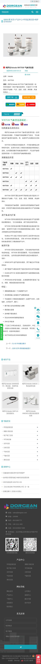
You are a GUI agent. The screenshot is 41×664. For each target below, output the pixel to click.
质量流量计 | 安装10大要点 (12, 491)
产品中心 (18, 20)
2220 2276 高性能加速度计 (21, 348)
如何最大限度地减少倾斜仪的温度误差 (16, 477)
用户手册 (6, 124)
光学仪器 (7, 443)
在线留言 (10, 603)
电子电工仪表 (8, 435)
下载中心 (10, 599)
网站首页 (10, 591)
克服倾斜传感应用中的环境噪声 (14, 473)
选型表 (24, 124)
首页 (12, 20)
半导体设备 (7, 439)
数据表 (15, 124)
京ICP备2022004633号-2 (28, 658)
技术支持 (28, 603)
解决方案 (28, 599)
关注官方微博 (27, 660)
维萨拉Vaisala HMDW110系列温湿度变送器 (30, 413)
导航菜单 (5, 12)
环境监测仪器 (28, 20)
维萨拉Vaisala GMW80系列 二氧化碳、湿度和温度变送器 (10, 386)
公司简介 (28, 591)
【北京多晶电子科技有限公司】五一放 (16, 487)
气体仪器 (7, 451)
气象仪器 (7, 456)
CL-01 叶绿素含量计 (19, 343)
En (37, 1)
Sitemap (17, 660)
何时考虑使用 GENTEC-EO (12, 482)
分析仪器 (7, 447)
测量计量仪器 (8, 431)
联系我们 (10, 606)
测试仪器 (7, 460)
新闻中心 (28, 595)
